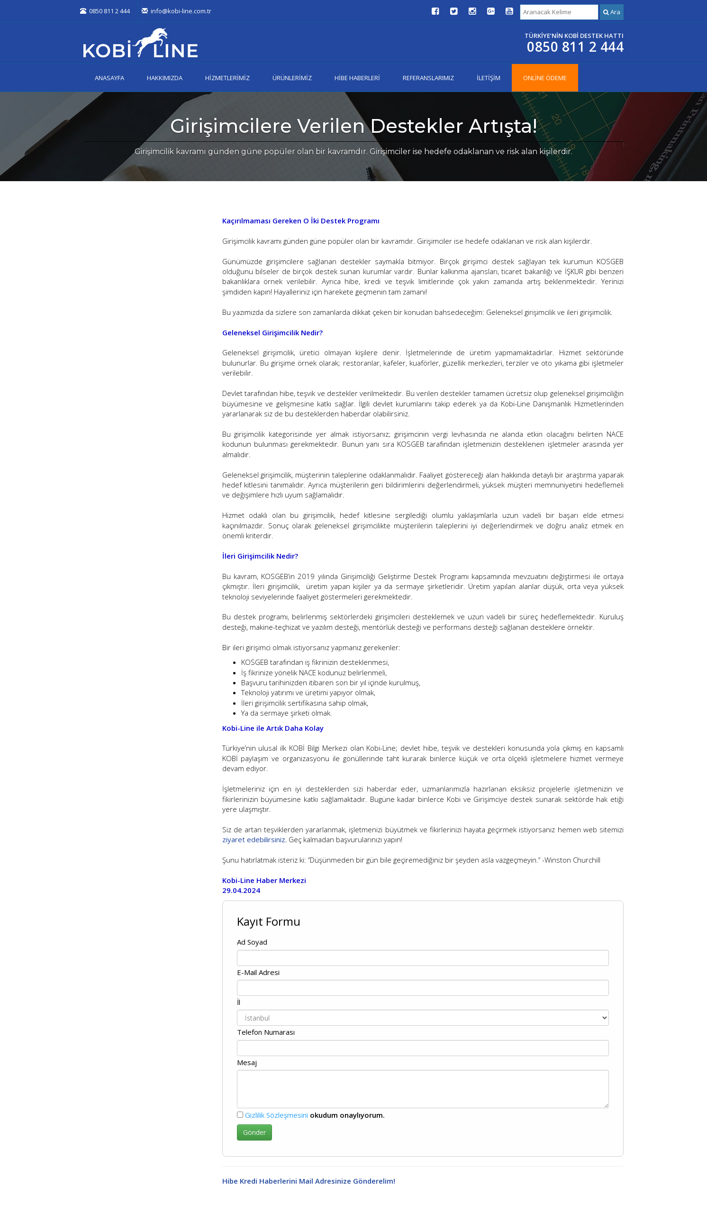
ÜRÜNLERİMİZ (292, 78)
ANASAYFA (109, 78)
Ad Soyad (252, 942)
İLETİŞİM (488, 78)
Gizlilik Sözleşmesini (276, 1115)
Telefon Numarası (266, 1032)
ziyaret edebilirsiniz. (254, 839)
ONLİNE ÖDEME (545, 78)
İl (238, 1002)
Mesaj (247, 1062)
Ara (611, 12)
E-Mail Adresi (258, 972)
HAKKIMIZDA (164, 78)
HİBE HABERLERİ (357, 78)
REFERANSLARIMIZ (428, 78)
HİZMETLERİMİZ (227, 78)
